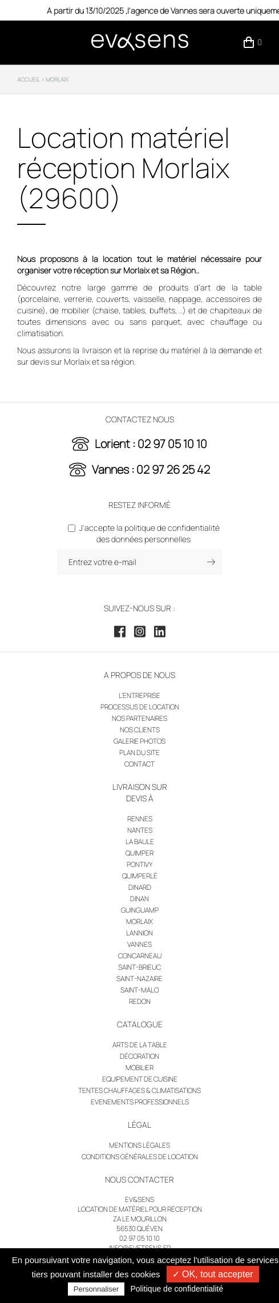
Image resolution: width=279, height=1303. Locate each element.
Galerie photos (139, 741)
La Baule (140, 841)
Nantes (139, 830)
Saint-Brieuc (139, 967)
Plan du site (139, 752)
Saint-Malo (139, 990)
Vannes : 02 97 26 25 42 (151, 469)
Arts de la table (139, 1045)
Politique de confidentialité (177, 1288)
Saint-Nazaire (139, 978)
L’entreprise (139, 695)
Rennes (139, 819)
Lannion (139, 933)
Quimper (139, 853)
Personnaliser (96, 1289)
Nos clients (140, 730)
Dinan (139, 898)
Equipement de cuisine (139, 1079)
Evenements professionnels (140, 1102)
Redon (140, 1001)
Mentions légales (139, 1145)
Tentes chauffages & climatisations (139, 1090)
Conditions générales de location (140, 1156)
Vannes (139, 944)
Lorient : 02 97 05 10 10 (151, 443)
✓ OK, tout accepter (212, 1274)
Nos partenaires (139, 718)
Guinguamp (140, 910)
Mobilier (139, 1067)
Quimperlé (139, 876)
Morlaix (139, 921)
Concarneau (139, 956)
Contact (139, 764)
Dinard (139, 887)
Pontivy (139, 864)
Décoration (139, 1056)
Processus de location (139, 707)
